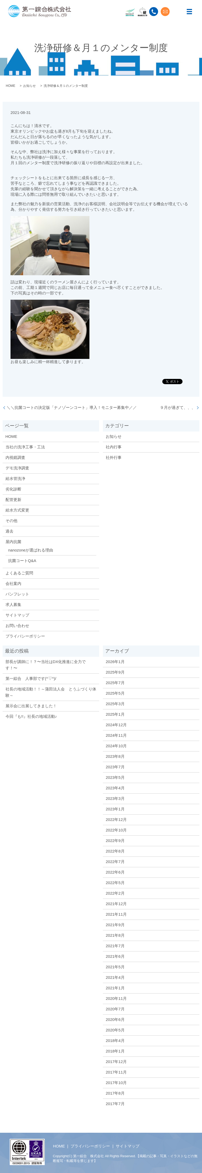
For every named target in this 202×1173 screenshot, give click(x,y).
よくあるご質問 (19, 573)
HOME (10, 86)
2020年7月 (115, 1009)
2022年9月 (115, 840)
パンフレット (17, 594)
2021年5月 (115, 967)
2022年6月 (115, 872)
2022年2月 (115, 893)
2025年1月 (115, 714)
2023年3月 (115, 798)
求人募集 (13, 604)
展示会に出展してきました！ (31, 706)
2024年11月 (116, 735)
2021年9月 (115, 925)
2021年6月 (115, 956)
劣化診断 (13, 489)
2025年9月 (115, 672)
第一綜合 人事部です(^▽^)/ (31, 678)
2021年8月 (115, 935)
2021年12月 (116, 903)
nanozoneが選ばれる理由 (30, 550)
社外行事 (114, 457)
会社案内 (13, 583)
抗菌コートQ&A (22, 560)
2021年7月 (115, 946)
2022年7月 (115, 861)
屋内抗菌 (13, 541)
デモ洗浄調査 (17, 468)
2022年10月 (116, 830)
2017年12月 (116, 1061)
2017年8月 (115, 1093)
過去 (9, 531)
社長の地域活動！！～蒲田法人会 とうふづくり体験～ (51, 692)
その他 (11, 520)
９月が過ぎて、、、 (177, 407)
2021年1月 (115, 988)
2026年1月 (115, 661)
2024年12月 (116, 725)
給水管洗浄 (15, 478)
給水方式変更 (17, 510)
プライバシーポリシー (25, 636)
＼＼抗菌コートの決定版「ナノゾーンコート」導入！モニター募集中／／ (72, 407)
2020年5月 (115, 1030)
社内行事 (114, 447)
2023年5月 (115, 777)
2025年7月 (115, 682)
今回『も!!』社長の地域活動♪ (31, 716)
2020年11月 (116, 998)
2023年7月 (115, 767)
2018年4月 (115, 1040)
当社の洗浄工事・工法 (25, 447)
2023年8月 (115, 756)
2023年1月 (115, 809)
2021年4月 (115, 977)
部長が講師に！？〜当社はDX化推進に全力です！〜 (46, 664)
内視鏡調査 (15, 457)
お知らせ (29, 86)
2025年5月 (115, 693)
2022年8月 (115, 851)
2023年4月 (115, 788)
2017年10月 (116, 1082)
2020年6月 (115, 1019)
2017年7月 (115, 1103)
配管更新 (13, 499)
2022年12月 (116, 819)
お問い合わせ (17, 625)
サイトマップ (17, 615)
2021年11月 (116, 914)
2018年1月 (115, 1051)
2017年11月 (116, 1072)
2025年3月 (115, 703)
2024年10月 (116, 746)
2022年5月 (115, 882)
